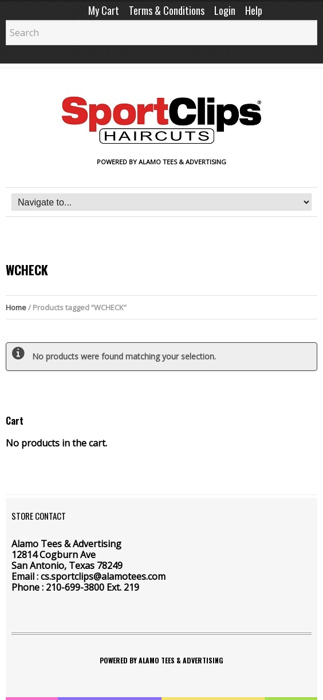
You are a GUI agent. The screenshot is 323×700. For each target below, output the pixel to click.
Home (16, 307)
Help (253, 10)
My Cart (103, 10)
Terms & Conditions (166, 10)
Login (224, 10)
